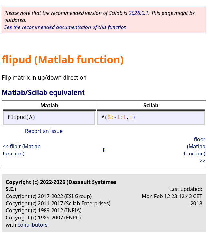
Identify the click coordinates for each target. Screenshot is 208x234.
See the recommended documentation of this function (65, 27)
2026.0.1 (138, 12)
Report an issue (44, 130)
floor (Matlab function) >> (194, 150)
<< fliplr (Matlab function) (22, 150)
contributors (33, 224)
